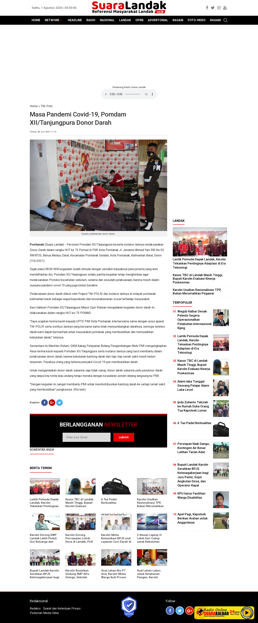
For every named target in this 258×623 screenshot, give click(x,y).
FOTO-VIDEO (197, 20)
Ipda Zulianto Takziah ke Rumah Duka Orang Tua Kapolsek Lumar (193, 406)
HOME (36, 20)
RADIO (90, 20)
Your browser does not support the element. (129, 94)
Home (34, 106)
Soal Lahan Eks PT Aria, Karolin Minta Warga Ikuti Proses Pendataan (113, 575)
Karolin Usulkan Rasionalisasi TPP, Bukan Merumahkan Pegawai (150, 504)
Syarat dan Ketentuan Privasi (62, 608)
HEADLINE (75, 20)
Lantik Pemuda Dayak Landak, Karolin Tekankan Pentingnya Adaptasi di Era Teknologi (44, 506)
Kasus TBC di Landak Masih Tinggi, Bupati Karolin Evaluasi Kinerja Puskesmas (79, 504)
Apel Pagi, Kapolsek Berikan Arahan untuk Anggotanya (192, 518)
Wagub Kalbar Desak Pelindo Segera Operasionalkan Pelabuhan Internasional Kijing (194, 319)
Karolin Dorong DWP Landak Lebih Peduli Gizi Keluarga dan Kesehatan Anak (43, 540)
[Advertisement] (129, 54)
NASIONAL (107, 20)
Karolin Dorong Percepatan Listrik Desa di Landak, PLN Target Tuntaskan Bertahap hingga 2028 (80, 541)
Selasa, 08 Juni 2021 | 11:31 (43, 132)
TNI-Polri (47, 106)
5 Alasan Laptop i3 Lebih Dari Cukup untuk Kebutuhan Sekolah (149, 540)
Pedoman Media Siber (44, 613)
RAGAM (178, 20)
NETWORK (52, 20)
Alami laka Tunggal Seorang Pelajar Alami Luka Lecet (193, 385)
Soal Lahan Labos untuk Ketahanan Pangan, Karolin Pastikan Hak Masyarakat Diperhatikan (149, 579)
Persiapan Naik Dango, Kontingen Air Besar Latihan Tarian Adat (193, 448)
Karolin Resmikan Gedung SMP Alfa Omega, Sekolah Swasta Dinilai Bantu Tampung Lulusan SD (79, 577)
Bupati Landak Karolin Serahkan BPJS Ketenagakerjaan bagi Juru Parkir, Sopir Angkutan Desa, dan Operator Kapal (44, 579)
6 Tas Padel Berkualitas (109, 501)
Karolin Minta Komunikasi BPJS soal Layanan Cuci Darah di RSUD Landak (116, 540)
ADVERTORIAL (158, 20)
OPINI (139, 20)
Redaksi (35, 608)
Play (247, 612)
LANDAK (125, 20)
